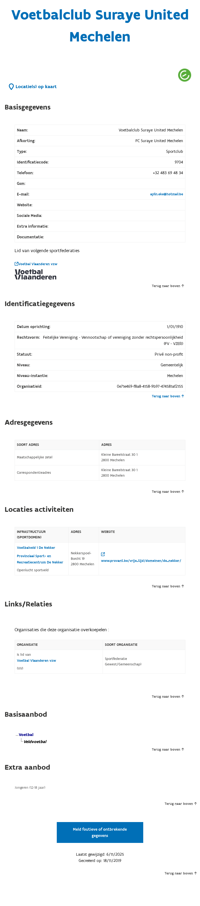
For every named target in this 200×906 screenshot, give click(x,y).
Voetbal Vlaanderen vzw (36, 264)
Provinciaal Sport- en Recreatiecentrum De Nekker (40, 559)
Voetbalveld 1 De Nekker (36, 547)
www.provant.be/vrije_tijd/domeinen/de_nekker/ (141, 557)
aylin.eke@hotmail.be (166, 194)
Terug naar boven (168, 286)
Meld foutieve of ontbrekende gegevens (100, 832)
